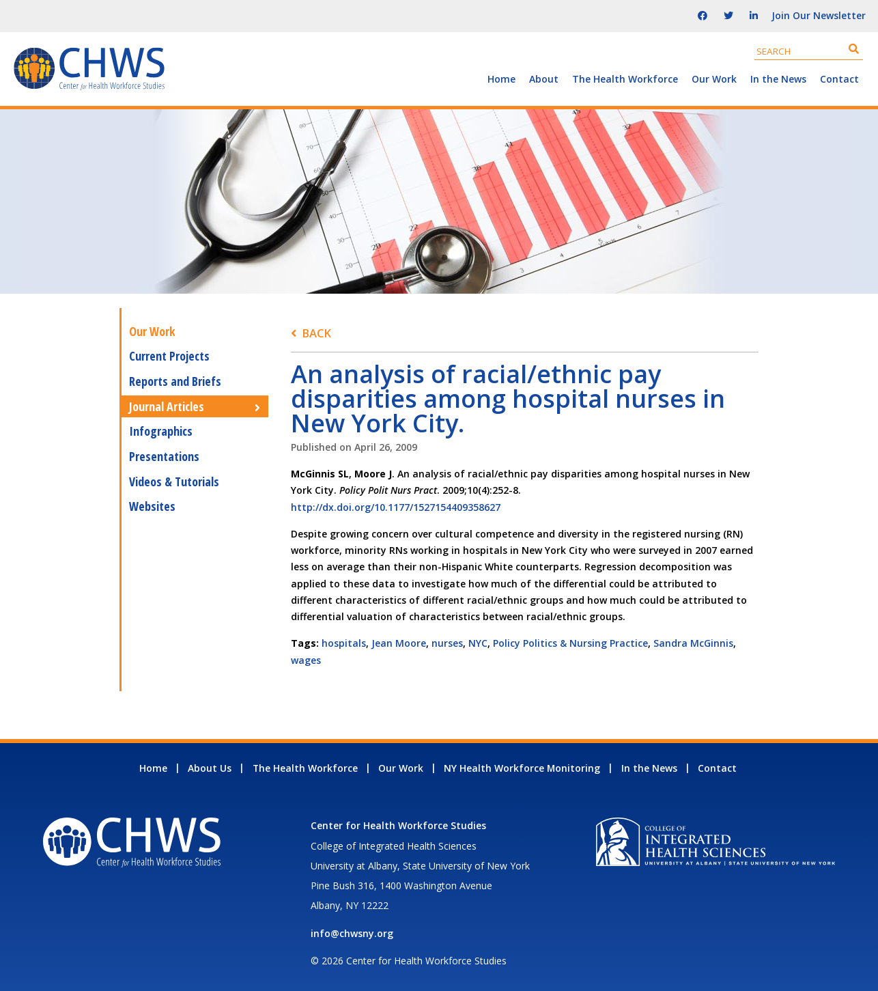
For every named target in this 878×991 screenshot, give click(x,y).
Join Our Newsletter (818, 15)
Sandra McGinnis (693, 643)
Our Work (714, 78)
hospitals (344, 643)
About (543, 78)
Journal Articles (166, 406)
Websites (152, 506)
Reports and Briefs (175, 381)
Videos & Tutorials (174, 481)
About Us (209, 768)
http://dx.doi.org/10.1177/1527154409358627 (395, 507)
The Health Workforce (625, 78)
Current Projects (169, 356)
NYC (477, 643)
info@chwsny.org (352, 933)
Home (501, 78)
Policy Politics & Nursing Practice (570, 643)
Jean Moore (398, 643)
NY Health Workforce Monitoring (522, 768)
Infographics (161, 431)
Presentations (164, 456)
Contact (839, 78)
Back (316, 333)
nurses (447, 643)
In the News (778, 78)
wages (306, 660)
